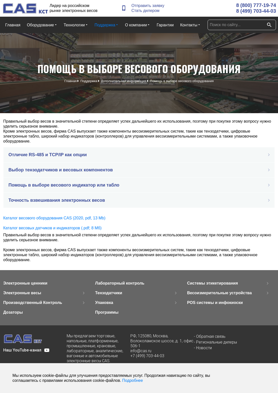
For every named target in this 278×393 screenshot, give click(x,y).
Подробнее (132, 380)
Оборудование (42, 24)
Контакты (190, 24)
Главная (12, 25)
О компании (137, 24)
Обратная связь (210, 336)
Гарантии (165, 25)
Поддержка (106, 24)
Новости (204, 347)
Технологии (76, 24)
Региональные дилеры (216, 342)
